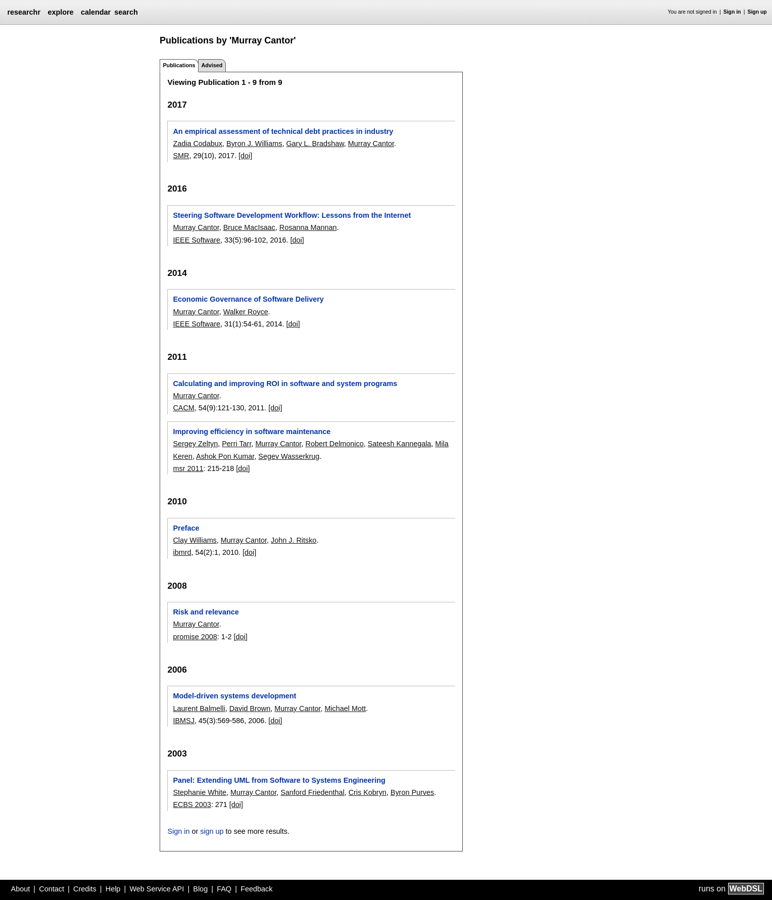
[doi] (245, 156)
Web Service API (156, 889)
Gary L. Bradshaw (315, 143)
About (20, 889)
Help (113, 889)
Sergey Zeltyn (195, 444)
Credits (84, 889)
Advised (211, 65)
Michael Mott (345, 708)
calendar (96, 12)
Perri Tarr (236, 444)
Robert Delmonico (335, 444)
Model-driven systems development (234, 696)
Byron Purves (412, 792)
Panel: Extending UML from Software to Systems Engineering (279, 780)
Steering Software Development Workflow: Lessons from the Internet (292, 215)
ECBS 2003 (192, 804)
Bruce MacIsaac (249, 227)
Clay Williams (194, 540)
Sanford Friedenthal (312, 792)
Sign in (732, 12)
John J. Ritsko (293, 540)
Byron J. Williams (254, 143)
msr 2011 (188, 468)
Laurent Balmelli (199, 708)
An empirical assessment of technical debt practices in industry (283, 131)
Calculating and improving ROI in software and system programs (285, 384)
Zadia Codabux (197, 143)
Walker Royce (245, 312)
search (125, 12)
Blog (200, 889)
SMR (181, 156)
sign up (211, 831)
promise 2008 (195, 637)
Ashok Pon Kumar (225, 456)
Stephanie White (199, 792)
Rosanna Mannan (308, 227)
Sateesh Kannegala (399, 444)
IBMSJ (183, 721)
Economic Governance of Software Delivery (248, 299)
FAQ (224, 889)
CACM (183, 408)
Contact (51, 889)
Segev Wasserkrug (288, 456)
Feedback (256, 889)
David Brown (250, 708)
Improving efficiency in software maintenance (251, 432)
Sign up (757, 12)
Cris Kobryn (368, 792)
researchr (23, 12)
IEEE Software (196, 240)
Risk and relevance (205, 612)
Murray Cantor (371, 143)
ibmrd (182, 552)
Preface (186, 528)
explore (60, 12)
